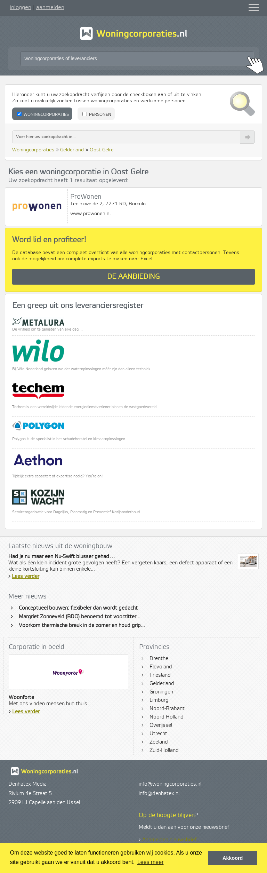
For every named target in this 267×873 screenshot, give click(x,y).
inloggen (20, 7)
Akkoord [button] (232, 858)
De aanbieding (133, 276)
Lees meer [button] (150, 862)
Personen (96, 114)
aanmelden (50, 7)
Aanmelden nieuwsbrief (169, 840)
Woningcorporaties (43, 114)
